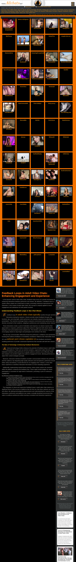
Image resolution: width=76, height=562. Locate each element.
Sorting (67, 14)
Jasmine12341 (37, 221)
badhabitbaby (37, 154)
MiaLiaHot (23, 179)
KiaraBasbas (9, 112)
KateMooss (23, 187)
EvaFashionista (66, 170)
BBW (12, 9)
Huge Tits (17, 11)
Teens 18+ (22, 12)
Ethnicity (39, 14)
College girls (45, 9)
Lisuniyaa (9, 263)
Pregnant (60, 11)
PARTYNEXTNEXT (23, 78)
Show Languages (33, 14)
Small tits (7, 12)
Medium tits (37, 11)
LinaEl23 (37, 146)
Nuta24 (9, 280)
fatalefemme (66, 120)
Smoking (13, 12)
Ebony (55, 9)
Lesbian (27, 11)
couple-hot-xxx (66, 36)
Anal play (3, 9)
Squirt (17, 12)
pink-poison (37, 254)
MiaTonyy (9, 36)
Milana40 (51, 137)
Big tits (24, 9)
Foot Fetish (60, 9)
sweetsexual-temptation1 (9, 29)
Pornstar (54, 11)
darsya (23, 137)
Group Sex (71, 9)
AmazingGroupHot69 (38, 53)
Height (60, 14)
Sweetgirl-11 (37, 179)
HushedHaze (37, 45)
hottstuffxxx (66, 204)
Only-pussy (51, 103)
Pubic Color (56, 14)
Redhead (65, 11)
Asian (8, 9)
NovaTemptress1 (9, 69)
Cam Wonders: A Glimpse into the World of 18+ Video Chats (65, 514)
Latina (22, 11)
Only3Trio (52, 36)
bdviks (37, 120)
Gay (72, 4)
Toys (27, 12)
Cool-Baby (23, 204)
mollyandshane (51, 78)
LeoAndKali (66, 271)
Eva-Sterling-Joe (66, 112)
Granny (66, 9)
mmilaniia (9, 179)
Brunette (39, 9)
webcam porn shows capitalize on (21, 339)
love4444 (9, 129)
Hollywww (9, 162)
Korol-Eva (23, 86)
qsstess (8, 196)
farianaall (52, 86)
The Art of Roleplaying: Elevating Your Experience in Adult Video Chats (65, 532)
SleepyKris (66, 28)
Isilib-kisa (66, 154)
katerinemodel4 (23, 103)
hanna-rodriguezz (23, 19)
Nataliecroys (52, 230)
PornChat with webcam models (44, 6)
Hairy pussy (4, 11)
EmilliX (66, 69)
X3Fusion (52, 28)
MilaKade (66, 137)
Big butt (20, 9)
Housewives (11, 11)
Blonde (29, 9)
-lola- (8, 221)
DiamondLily (9, 53)
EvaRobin (52, 179)
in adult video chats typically (28, 315)
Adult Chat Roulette (30, 6)
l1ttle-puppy (37, 280)
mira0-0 (23, 162)
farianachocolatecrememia (25, 45)
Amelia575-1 (66, 230)
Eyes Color (46, 14)
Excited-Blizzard (66, 62)
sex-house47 (23, 230)
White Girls (32, 12)
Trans (72, 5)
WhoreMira (66, 247)
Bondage (33, 9)
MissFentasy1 (37, 238)
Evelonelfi (23, 62)
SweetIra (9, 146)
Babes (15, 9)
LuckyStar (52, 254)
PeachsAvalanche (37, 78)
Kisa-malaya (37, 103)
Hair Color (51, 14)
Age (42, 14)
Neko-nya (9, 247)
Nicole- (52, 280)
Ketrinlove (51, 120)
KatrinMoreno (51, 196)
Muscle (43, 11)
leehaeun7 (37, 213)
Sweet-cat (52, 213)
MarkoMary (23, 254)
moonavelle (37, 28)
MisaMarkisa (9, 95)
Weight (64, 14)
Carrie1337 (23, 238)
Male (72, 2)
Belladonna (23, 280)
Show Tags (72, 14)
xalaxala (66, 196)
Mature (32, 11)
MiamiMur (66, 95)
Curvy (50, 9)
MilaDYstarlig (52, 247)
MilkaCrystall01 (66, 263)
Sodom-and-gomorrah (51, 163)
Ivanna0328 (51, 62)
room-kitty (9, 204)
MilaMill (37, 95)
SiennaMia (23, 120)
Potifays (37, 196)
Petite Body (49, 11)
